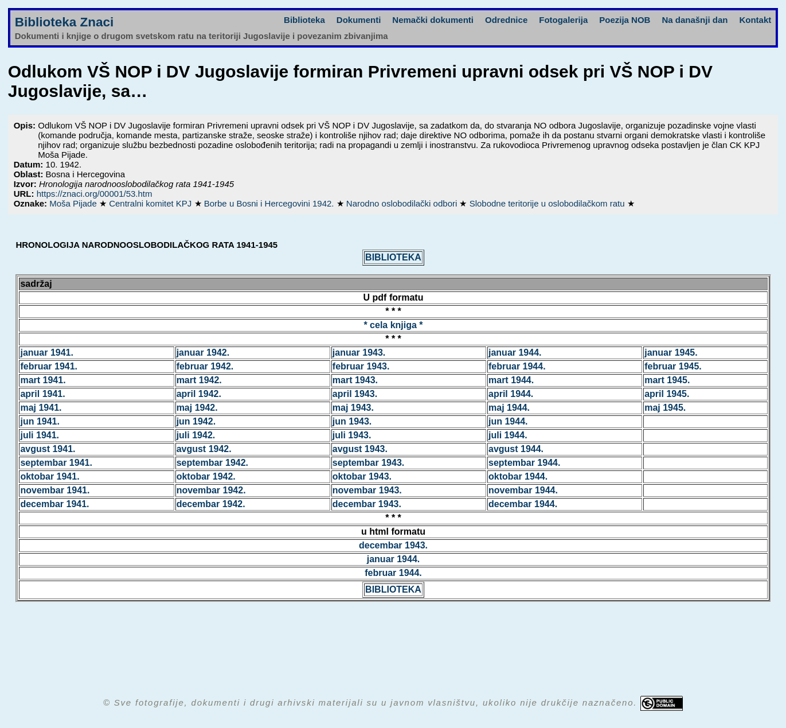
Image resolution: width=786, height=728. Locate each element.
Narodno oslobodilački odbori (403, 203)
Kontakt (755, 20)
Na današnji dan (695, 20)
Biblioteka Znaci (64, 22)
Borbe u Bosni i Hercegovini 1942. (270, 203)
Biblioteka (304, 20)
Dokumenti (359, 20)
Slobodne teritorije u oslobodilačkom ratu (548, 203)
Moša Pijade (74, 203)
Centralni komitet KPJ (151, 203)
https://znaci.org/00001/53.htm (94, 193)
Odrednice (506, 20)
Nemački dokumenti (433, 20)
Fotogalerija (563, 20)
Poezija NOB (624, 20)
